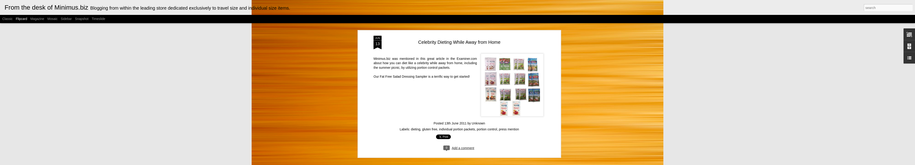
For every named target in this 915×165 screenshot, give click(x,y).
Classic (7, 19)
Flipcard (21, 19)
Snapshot (82, 19)
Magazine (37, 19)
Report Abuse (502, 162)
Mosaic (52, 19)
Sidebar (66, 19)
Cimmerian (463, 162)
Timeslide (98, 19)
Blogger (489, 162)
